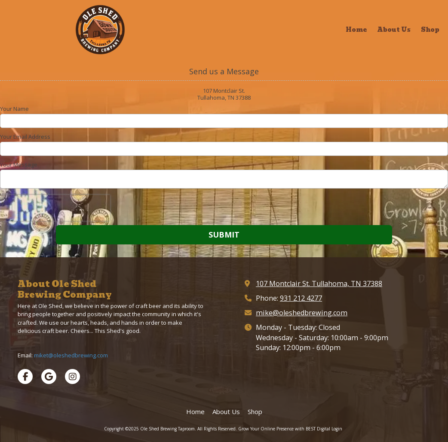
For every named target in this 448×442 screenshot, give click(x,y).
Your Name (14, 108)
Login (336, 429)
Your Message (18, 164)
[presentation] (55, 208)
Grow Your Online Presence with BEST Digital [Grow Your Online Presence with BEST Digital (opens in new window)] (284, 429)
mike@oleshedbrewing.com (301, 312)
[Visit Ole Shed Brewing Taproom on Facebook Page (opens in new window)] (25, 376)
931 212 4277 (301, 298)
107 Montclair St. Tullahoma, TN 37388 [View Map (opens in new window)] (319, 283)
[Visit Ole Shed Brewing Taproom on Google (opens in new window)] (48, 376)
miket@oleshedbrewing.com (71, 355)
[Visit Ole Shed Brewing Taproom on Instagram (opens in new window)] (72, 376)
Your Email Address (25, 136)
